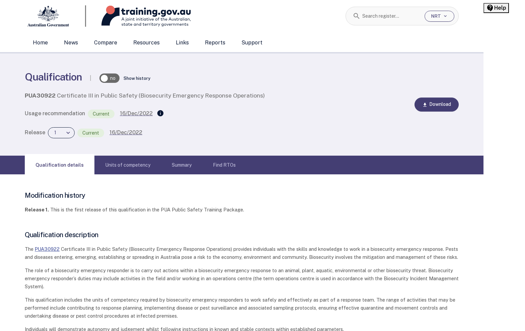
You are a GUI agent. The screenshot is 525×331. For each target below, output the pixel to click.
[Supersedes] (160, 114)
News (71, 42)
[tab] (59, 165)
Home (40, 42)
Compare (105, 42)
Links (182, 42)
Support (251, 42)
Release (35, 132)
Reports (215, 42)
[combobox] (391, 16)
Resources (146, 42)
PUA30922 (47, 249)
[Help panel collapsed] (496, 8)
